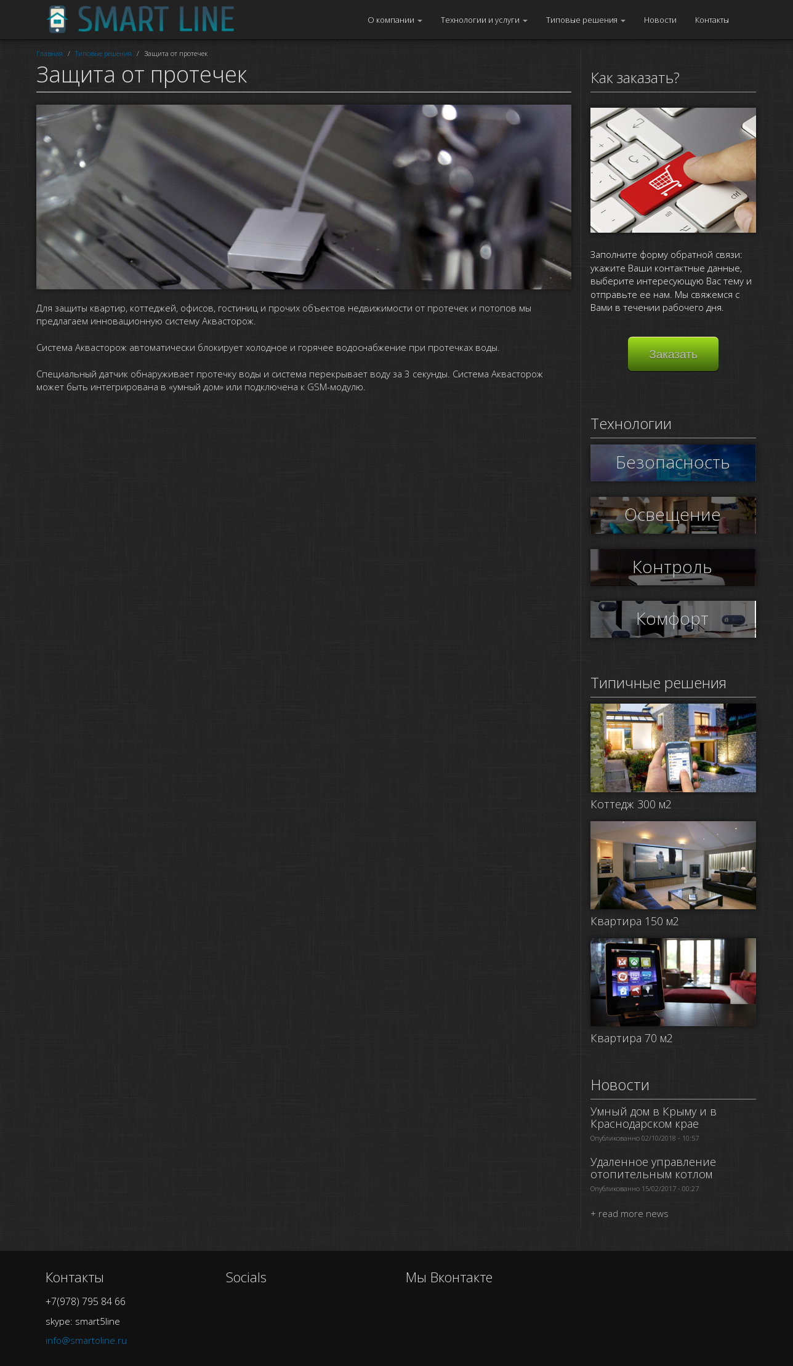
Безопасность (673, 461)
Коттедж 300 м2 (631, 804)
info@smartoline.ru (86, 1340)
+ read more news (629, 1213)
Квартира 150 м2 (634, 921)
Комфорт (673, 618)
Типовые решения (586, 19)
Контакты (712, 19)
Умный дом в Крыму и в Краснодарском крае (653, 1117)
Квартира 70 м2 (631, 1038)
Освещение (673, 514)
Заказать (673, 354)
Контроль (674, 566)
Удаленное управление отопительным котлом (653, 1167)
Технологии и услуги (484, 19)
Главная (49, 53)
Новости (660, 19)
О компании (395, 19)
